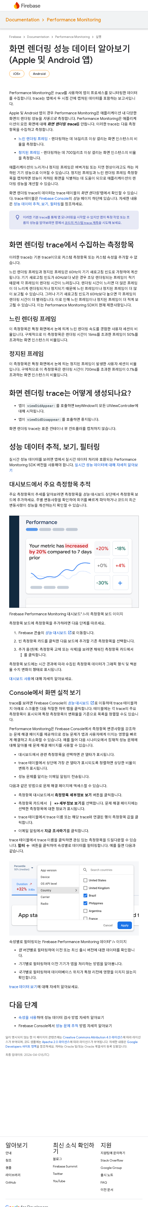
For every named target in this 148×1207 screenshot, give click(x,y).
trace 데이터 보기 (23, 987)
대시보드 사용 (20, 679)
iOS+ (16, 74)
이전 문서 (107, 1190)
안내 (9, 1153)
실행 (98, 37)
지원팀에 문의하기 (113, 1153)
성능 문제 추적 (67, 1026)
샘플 (9, 1168)
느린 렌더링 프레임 (33, 139)
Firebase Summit (65, 1166)
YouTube (59, 1181)
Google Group (111, 1168)
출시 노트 (107, 1175)
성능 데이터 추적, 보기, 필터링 (37, 204)
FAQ (104, 1182)
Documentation (22, 20)
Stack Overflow (112, 1160)
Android (39, 74)
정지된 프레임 (29, 152)
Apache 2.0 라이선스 (56, 1042)
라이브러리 (13, 1175)
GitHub (11, 1182)
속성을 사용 (27, 1017)
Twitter (58, 1174)
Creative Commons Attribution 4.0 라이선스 (93, 1037)
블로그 (57, 1159)
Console (54, 198)
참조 (9, 1160)
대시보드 (56, 633)
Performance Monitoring (74, 20)
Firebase (15, 37)
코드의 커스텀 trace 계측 (82, 223)
